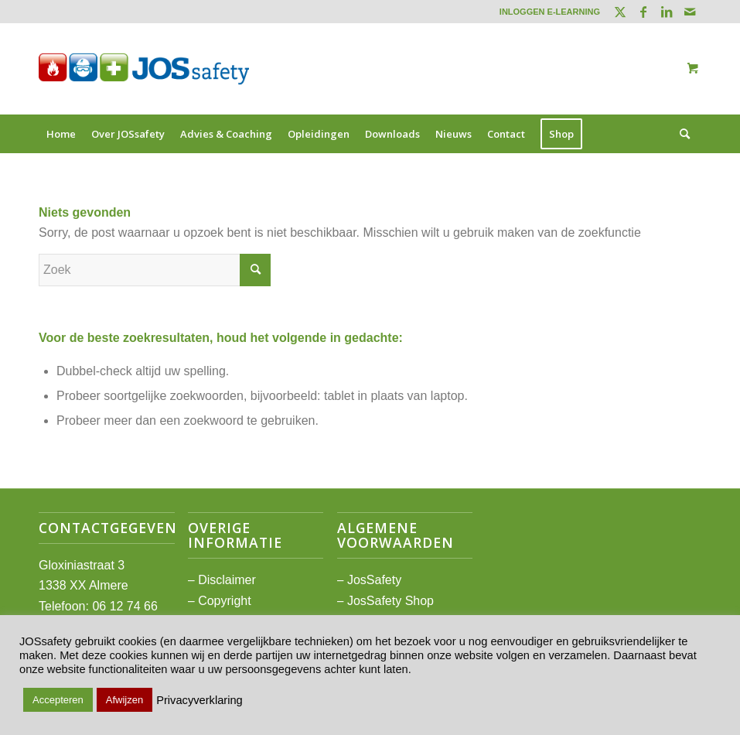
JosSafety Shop (390, 600)
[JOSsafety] (144, 69)
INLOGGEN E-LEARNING (550, 11)
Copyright (224, 600)
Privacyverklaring (199, 700)
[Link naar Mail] (689, 11)
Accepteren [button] (58, 700)
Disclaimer (227, 579)
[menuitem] (546, 11)
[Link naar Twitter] (620, 11)
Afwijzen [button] (124, 700)
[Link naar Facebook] (643, 11)
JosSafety (374, 579)
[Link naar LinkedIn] (666, 11)
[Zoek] (681, 134)
